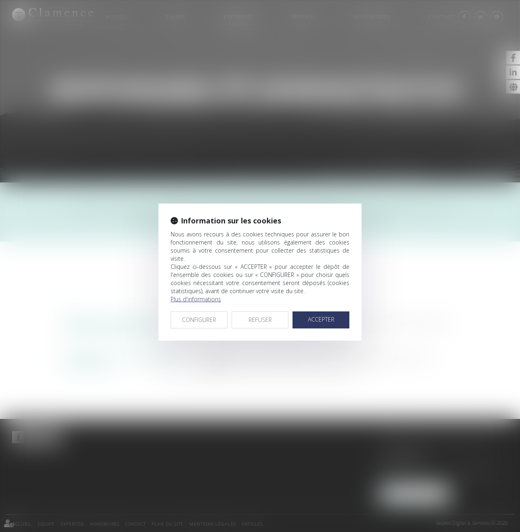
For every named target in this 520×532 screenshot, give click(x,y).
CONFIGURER (199, 320)
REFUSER (260, 320)
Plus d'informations (196, 299)
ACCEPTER (321, 319)
